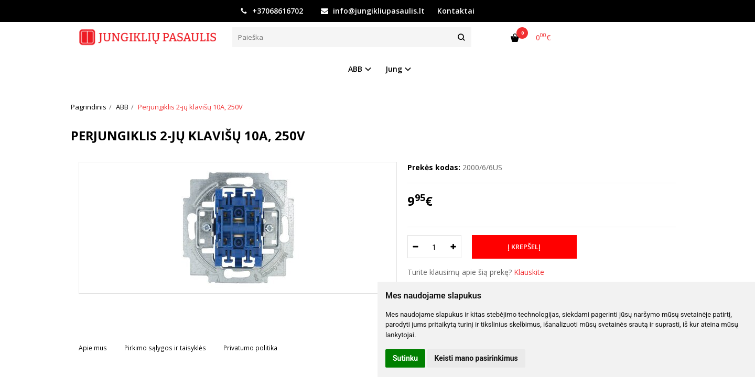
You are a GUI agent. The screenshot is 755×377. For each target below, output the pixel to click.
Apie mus (93, 347)
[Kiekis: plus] (453, 246)
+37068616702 (271, 11)
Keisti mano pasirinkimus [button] (476, 358)
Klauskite (529, 272)
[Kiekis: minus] (415, 246)
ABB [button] (355, 69)
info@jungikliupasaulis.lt (373, 11)
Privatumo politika (250, 347)
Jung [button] (393, 69)
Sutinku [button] (405, 358)
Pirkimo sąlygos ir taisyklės (165, 347)
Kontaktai (455, 11)
